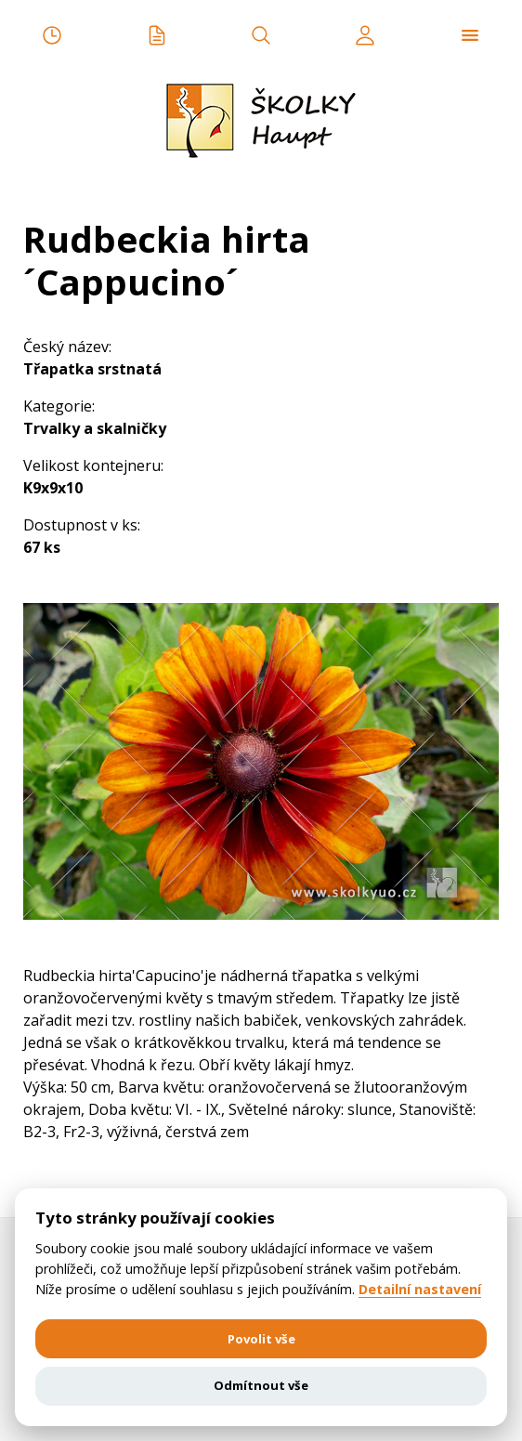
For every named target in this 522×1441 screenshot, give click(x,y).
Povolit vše (261, 1338)
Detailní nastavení (420, 1289)
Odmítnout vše (261, 1385)
